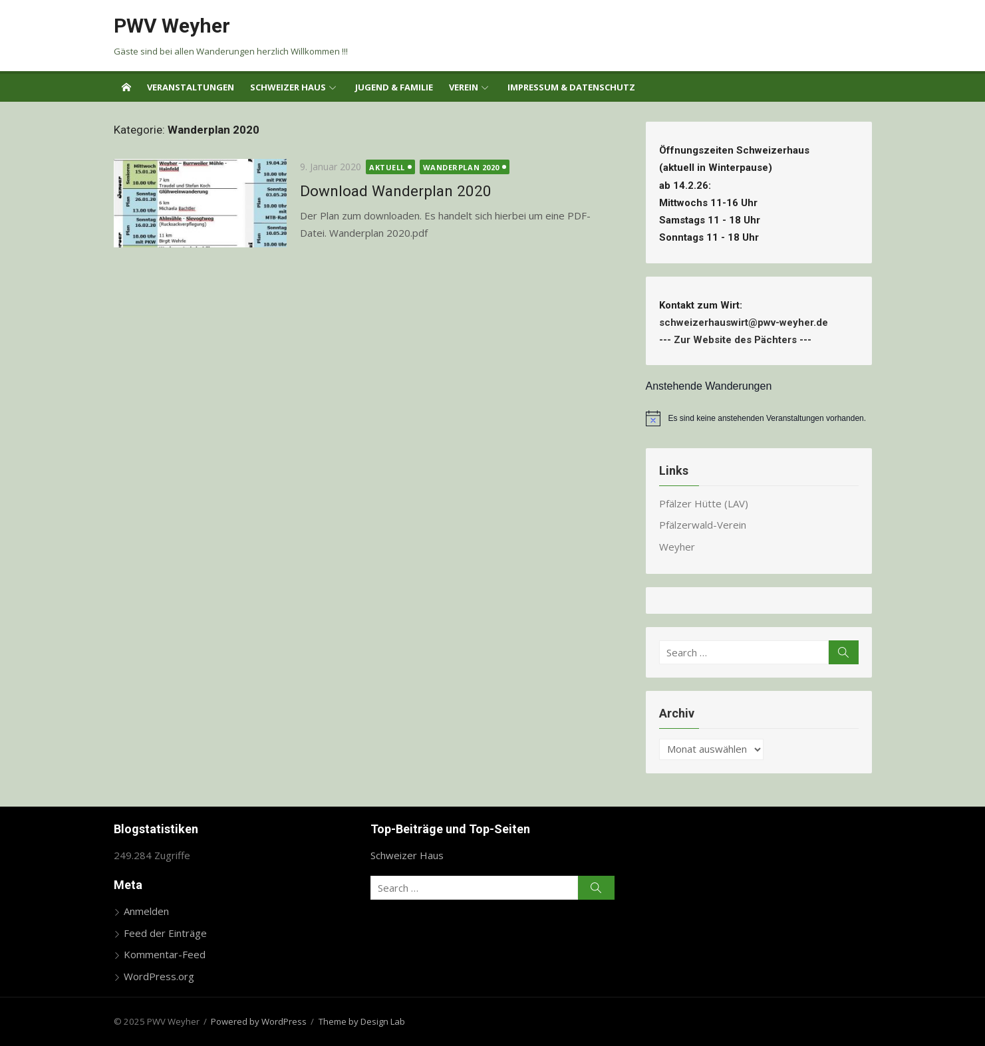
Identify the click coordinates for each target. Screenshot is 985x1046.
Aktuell (387, 167)
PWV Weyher (172, 25)
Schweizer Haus (288, 87)
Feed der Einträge (165, 933)
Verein (463, 87)
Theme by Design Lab (362, 1021)
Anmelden (146, 911)
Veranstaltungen (190, 87)
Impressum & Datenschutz (571, 87)
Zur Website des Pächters (735, 340)
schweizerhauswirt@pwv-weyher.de (746, 322)
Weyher (677, 546)
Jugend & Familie (394, 87)
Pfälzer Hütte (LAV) (703, 503)
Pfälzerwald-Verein (702, 524)
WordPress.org (159, 976)
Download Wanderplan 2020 (396, 190)
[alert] (759, 418)
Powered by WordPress (259, 1021)
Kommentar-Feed (165, 954)
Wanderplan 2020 (461, 167)
